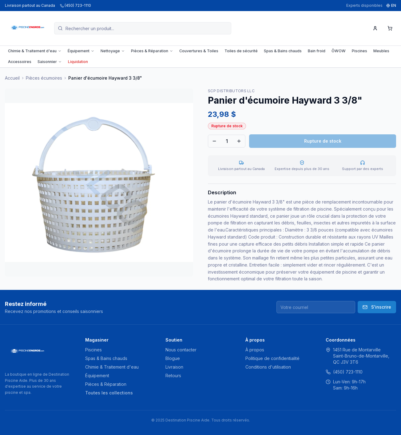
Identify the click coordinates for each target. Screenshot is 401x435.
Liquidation (78, 61)
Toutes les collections (109, 392)
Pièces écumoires (44, 78)
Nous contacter (181, 349)
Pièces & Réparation (152, 51)
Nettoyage (113, 51)
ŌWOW (339, 51)
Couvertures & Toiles (198, 51)
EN (391, 5)
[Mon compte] (375, 28)
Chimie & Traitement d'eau (35, 51)
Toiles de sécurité (241, 51)
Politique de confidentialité (272, 358)
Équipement (81, 51)
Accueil (12, 78)
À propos (254, 349)
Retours (173, 375)
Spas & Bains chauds (283, 51)
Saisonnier (50, 61)
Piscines (359, 51)
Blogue (172, 358)
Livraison (174, 367)
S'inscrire (377, 307)
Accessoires (19, 61)
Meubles (381, 51)
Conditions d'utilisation (268, 367)
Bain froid (316, 51)
